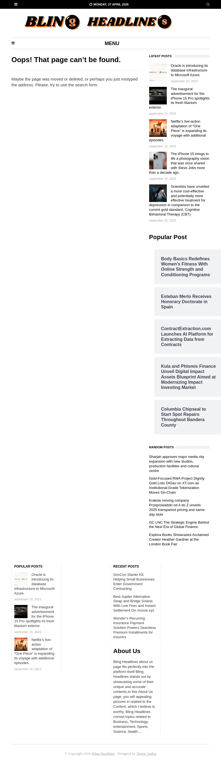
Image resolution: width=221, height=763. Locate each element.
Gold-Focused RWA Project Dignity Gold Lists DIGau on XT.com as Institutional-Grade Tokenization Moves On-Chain (177, 485)
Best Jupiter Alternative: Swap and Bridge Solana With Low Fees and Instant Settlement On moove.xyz (134, 604)
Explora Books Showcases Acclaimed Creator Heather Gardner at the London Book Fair (179, 539)
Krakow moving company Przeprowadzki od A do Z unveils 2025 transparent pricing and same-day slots (177, 507)
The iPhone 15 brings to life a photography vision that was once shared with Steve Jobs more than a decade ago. (179, 163)
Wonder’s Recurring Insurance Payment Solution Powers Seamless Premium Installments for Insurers (134, 627)
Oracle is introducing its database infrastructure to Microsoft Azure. (189, 70)
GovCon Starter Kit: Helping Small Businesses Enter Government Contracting (134, 582)
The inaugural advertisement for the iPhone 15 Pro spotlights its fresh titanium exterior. (179, 98)
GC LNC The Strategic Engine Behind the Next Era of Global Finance (179, 524)
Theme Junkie (146, 753)
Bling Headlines (103, 753)
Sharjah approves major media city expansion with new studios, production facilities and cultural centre (176, 464)
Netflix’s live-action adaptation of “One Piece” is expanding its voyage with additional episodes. (178, 130)
